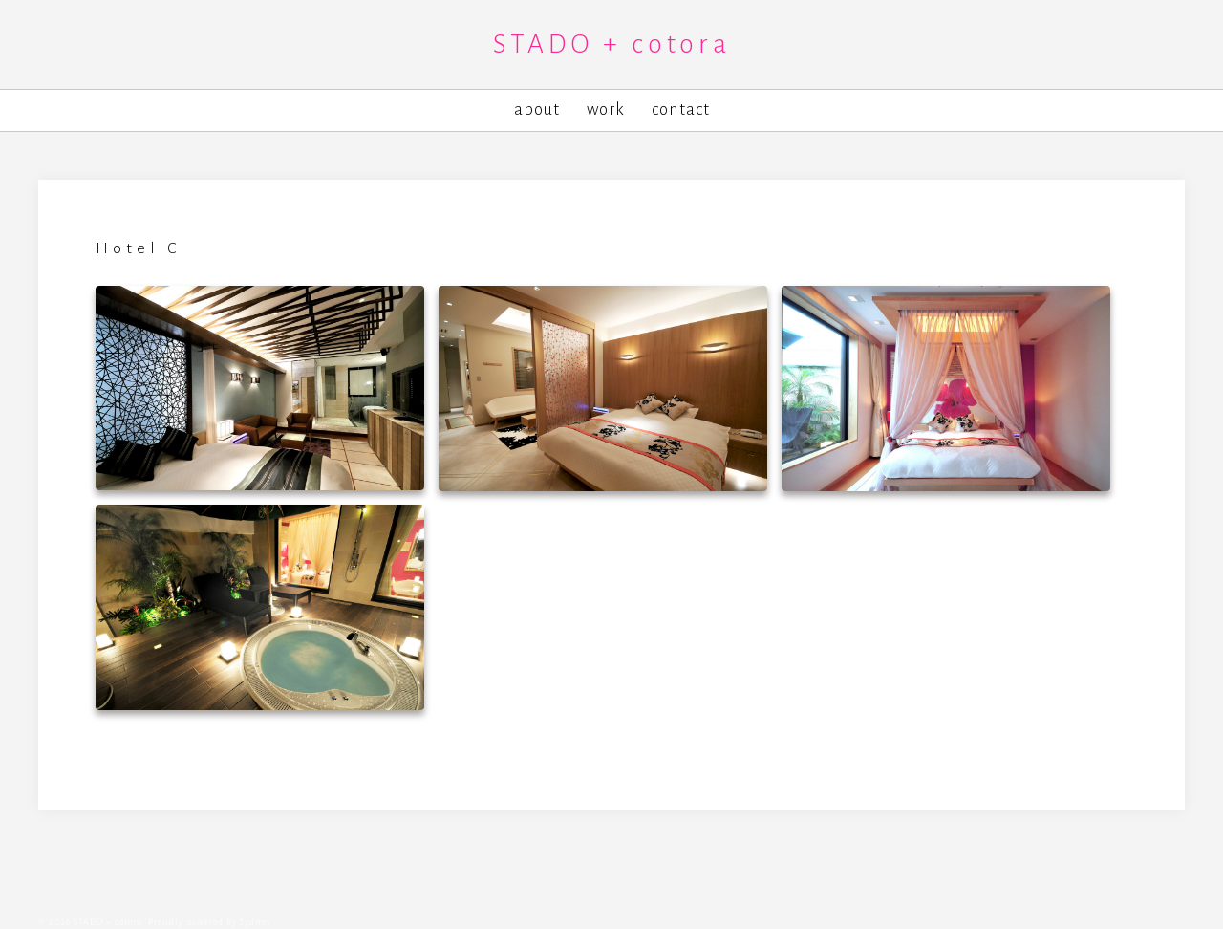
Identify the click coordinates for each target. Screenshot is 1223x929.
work (606, 109)
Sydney (255, 922)
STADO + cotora (612, 44)
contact (681, 109)
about (537, 109)
